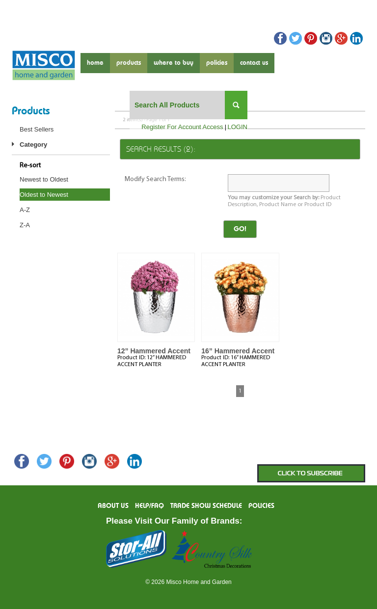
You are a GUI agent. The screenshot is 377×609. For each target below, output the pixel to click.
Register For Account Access (182, 127)
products (128, 62)
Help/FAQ (149, 506)
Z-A (25, 225)
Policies (216, 62)
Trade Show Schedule (206, 506)
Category (33, 144)
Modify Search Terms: (155, 179)
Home (95, 62)
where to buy (173, 62)
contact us (254, 62)
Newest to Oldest (44, 179)
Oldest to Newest (44, 194)
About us (113, 506)
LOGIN (237, 127)
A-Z (25, 209)
